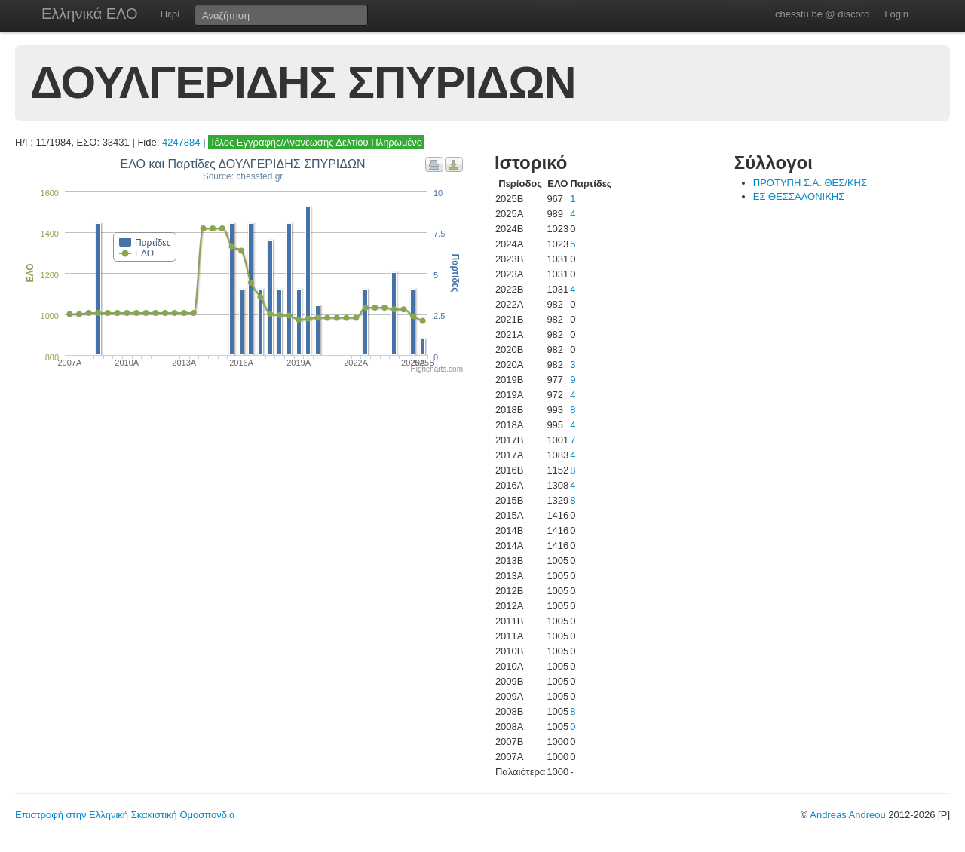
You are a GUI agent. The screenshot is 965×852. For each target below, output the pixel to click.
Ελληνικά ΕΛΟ (89, 13)
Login (896, 14)
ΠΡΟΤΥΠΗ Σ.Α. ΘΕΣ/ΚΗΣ (810, 182)
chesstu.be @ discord (822, 14)
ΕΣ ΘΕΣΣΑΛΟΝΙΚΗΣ (798, 196)
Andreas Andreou (847, 814)
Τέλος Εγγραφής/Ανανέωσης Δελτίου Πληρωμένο (316, 142)
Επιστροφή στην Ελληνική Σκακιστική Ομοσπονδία (124, 814)
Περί (170, 14)
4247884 (181, 142)
